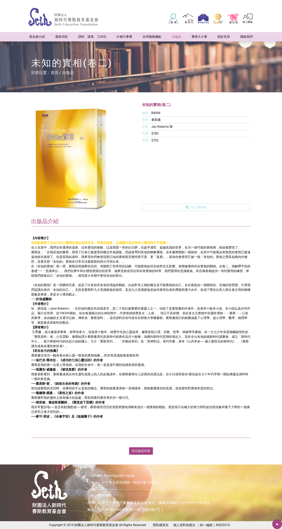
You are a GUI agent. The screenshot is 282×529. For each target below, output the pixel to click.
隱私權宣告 (161, 525)
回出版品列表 (141, 451)
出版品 (68, 72)
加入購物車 (196, 207)
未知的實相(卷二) (156, 104)
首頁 (55, 72)
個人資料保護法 (184, 525)
